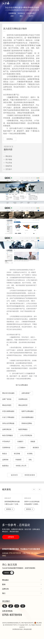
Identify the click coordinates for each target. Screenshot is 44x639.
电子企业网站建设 (22, 385)
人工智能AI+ (21, 447)
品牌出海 (5, 589)
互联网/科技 (6, 447)
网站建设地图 (28, 629)
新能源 (33, 441)
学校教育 (18, 459)
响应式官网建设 (7, 435)
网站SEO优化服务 (8, 393)
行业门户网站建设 (8, 417)
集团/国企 (5, 466)
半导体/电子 (6, 441)
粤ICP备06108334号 (27, 623)
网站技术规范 (6, 405)
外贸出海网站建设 (8, 411)
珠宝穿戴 (17, 453)
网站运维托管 (23, 405)
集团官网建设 (23, 429)
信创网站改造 (23, 399)
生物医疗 (20, 441)
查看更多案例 (29, 475)
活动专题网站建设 (27, 417)
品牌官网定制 (6, 429)
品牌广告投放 (6, 399)
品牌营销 (5, 459)
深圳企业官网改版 (8, 423)
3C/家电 (29, 453)
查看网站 (9, 139)
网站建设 (5, 580)
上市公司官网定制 (26, 435)
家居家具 (36, 447)
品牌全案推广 (26, 393)
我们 (3, 593)
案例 (3, 584)
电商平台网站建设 (27, 411)
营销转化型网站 (26, 423)
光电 (30, 459)
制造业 (4, 453)
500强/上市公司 (21, 466)
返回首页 (14, 475)
